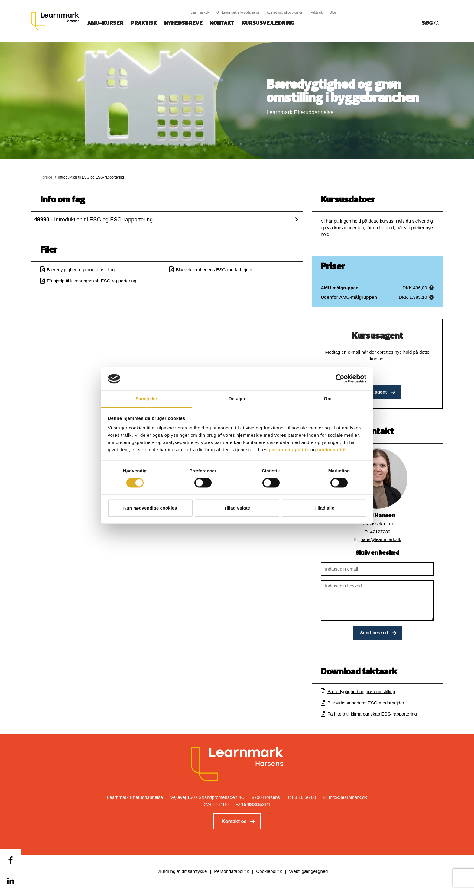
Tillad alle (323, 507)
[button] (431, 287)
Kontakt (222, 23)
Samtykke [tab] (146, 398)
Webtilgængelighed (308, 871)
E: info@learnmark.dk (345, 797)
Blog (333, 12)
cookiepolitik (332, 449)
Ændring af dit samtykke (182, 871)
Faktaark (317, 12)
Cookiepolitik (269, 871)
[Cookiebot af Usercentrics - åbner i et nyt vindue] (339, 378)
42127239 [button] (380, 531)
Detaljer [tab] (237, 398)
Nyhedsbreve (183, 23)
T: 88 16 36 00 (301, 797)
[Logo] (57, 21)
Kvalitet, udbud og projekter (285, 12)
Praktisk (144, 23)
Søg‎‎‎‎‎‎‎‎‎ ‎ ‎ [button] (428, 23)
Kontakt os (234, 821)
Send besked (374, 632)
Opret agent (374, 391)
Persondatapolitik (231, 871)
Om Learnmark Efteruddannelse (237, 12)
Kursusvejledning (268, 23)
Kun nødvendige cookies (150, 507)
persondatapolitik (289, 449)
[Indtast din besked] (377, 600)
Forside (46, 177)
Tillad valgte (237, 507)
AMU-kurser (105, 23)
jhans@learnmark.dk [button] (380, 539)
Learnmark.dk (200, 12)
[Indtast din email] (377, 569)
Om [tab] (327, 398)
